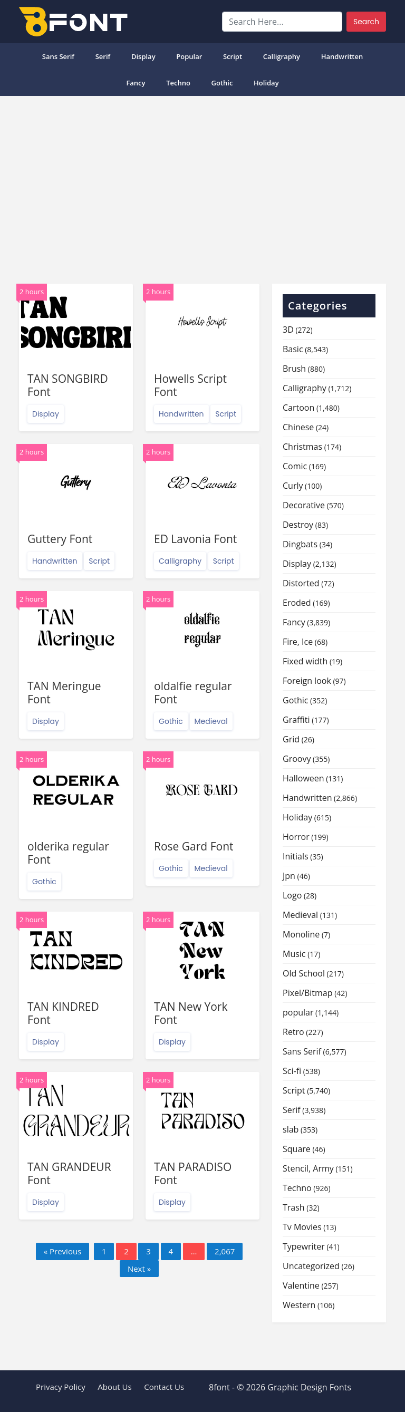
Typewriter (304, 1246)
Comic (295, 466)
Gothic (222, 83)
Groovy (297, 759)
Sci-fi (292, 1071)
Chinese (298, 427)
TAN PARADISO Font (193, 1173)
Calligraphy (281, 56)
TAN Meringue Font (64, 693)
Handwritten (342, 56)
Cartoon (298, 407)
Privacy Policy (60, 1386)
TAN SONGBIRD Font (67, 385)
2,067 (225, 1251)
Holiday (266, 83)
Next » (139, 1268)
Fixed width (305, 661)
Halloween (303, 778)
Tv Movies (302, 1227)
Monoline (301, 934)
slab (290, 1129)
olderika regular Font (68, 853)
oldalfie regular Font (193, 693)
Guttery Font (59, 538)
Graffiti (296, 720)
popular (189, 56)
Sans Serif (58, 56)
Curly (293, 485)
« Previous (63, 1251)
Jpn (289, 876)
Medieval (211, 721)
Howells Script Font (190, 385)
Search (366, 21)
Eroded (297, 602)
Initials (295, 856)
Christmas (302, 446)
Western (299, 1305)
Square (297, 1149)
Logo (292, 895)
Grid (291, 739)
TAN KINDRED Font (63, 1013)
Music (294, 954)
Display (143, 56)
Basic (293, 349)
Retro (293, 1032)
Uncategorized (311, 1266)
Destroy (298, 524)
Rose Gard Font (194, 846)
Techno (178, 83)
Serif (103, 56)
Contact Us (164, 1386)
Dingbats (300, 544)
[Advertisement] (202, 185)
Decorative (304, 505)
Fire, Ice (298, 641)
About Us (114, 1386)
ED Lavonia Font (195, 538)
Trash (294, 1207)
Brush (294, 368)
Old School (304, 973)
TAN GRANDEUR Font (69, 1173)
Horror (296, 837)
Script (232, 56)
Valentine (301, 1285)
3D (288, 329)
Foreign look (307, 680)
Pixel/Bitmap (308, 993)
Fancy (135, 83)
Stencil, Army (308, 1168)
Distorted (301, 583)
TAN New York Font (190, 1013)
